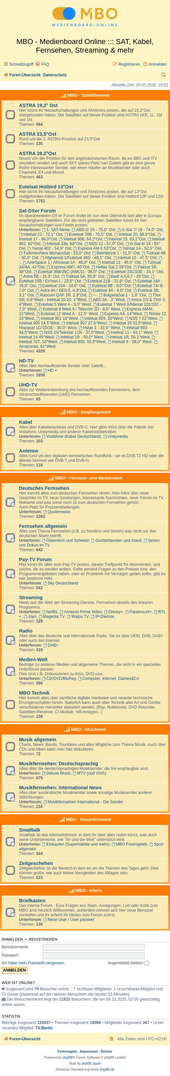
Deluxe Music (56, 773)
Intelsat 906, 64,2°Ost (80, 239)
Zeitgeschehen (36, 863)
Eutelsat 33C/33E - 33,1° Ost (135, 271)
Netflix (49, 612)
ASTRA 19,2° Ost (38, 105)
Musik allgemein (37, 739)
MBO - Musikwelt (88, 729)
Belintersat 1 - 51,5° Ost (115, 253)
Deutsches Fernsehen (44, 488)
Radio (25, 631)
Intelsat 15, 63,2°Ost (125, 239)
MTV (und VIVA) (89, 773)
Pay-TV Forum (35, 559)
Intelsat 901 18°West (57, 318)
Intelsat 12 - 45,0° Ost (119, 262)
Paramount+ (138, 612)
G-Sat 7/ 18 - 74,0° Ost (140, 229)
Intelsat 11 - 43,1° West (129, 332)
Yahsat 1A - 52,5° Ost (139, 248)
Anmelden (12, 939)
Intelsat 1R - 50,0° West (79, 337)
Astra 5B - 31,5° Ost (39, 276)
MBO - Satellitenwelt (88, 95)
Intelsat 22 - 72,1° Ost (40, 234)
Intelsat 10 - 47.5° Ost (135, 257)
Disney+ (113, 612)
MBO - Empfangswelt (89, 411)
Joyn (30, 616)
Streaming (31, 597)
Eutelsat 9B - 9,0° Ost (109, 285)
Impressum (89, 1051)
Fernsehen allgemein (43, 526)
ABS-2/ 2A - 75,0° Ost (93, 229)
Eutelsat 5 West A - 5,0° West (62, 304)
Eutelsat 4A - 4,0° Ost (109, 290)
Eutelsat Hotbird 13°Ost (46, 186)
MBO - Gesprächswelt (88, 819)
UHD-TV (28, 384)
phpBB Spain (91, 1063)
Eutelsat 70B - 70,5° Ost (88, 234)
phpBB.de (107, 1069)
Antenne (28, 450)
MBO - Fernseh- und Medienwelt (88, 477)
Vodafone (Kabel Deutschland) (71, 436)
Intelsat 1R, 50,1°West (127, 337)
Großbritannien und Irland (116, 540)
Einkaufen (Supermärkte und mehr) (75, 844)
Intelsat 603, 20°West (101, 318)
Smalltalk (29, 830)
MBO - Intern (88, 890)
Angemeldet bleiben (128, 963)
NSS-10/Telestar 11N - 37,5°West (72, 332)
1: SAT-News (56, 229)
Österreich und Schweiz (65, 540)
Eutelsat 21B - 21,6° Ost (107, 281)
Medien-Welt (33, 659)
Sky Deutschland (60, 583)
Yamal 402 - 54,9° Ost (49, 248)
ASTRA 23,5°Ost (37, 134)
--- (93, 295)
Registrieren (43, 939)
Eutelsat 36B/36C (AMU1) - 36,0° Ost (69, 271)
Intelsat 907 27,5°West (84, 323)
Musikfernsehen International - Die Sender (83, 802)
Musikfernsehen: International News (60, 787)
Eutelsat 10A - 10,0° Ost (61, 285)
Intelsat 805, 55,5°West (83, 341)
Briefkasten (32, 900)
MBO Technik (34, 693)
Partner (106, 1051)
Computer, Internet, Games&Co (108, 678)
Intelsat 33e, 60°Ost (62, 243)
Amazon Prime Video (81, 612)
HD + (50, 370)
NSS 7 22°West (141, 318)
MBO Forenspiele (129, 844)
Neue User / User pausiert (68, 919)
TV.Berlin (44, 1028)
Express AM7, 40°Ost (68, 267)
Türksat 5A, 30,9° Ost (82, 276)
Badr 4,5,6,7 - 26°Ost (128, 276)
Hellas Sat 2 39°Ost (111, 267)
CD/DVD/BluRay (59, 678)
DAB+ (50, 645)
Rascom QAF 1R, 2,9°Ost (61, 295)
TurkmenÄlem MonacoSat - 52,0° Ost (54, 253)
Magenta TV (52, 616)
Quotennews (56, 511)
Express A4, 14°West (121, 313)
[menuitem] (42, 64)
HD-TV (26, 360)
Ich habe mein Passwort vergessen (33, 963)
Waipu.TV (78, 616)
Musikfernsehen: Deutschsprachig (58, 763)
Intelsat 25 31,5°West (130, 323)
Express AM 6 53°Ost (94, 248)
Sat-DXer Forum (37, 210)
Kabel (25, 422)
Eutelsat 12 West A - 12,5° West (67, 313)
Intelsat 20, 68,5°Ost (134, 234)
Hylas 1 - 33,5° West (99, 327)
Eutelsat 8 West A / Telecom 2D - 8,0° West (79, 309)
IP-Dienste (102, 616)
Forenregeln (67, 1051)
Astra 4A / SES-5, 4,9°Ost (61, 290)
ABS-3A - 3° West (107, 299)
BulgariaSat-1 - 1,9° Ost (122, 295)
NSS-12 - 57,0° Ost (104, 243)
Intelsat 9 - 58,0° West (130, 341)
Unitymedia (115, 436)
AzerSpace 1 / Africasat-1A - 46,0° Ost (59, 262)
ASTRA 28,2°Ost (37, 153)
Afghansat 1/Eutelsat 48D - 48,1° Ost (76, 257)
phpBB (68, 1057)
